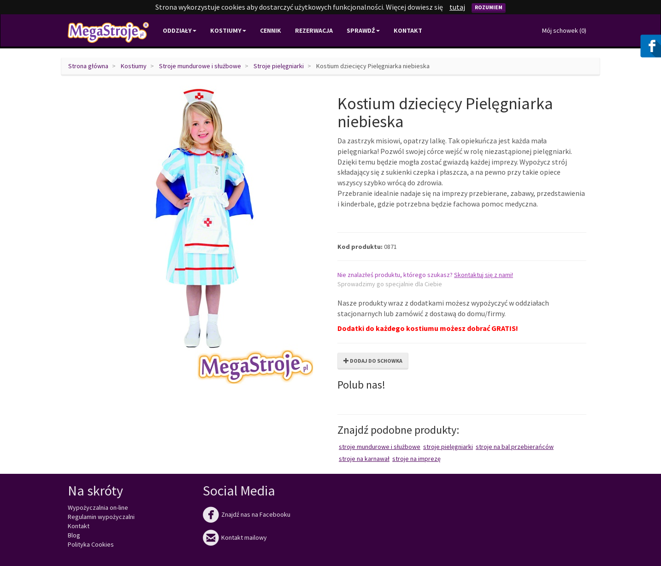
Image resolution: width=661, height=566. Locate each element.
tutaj (457, 7)
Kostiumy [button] (228, 30)
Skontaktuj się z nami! (483, 275)
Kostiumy (134, 66)
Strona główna (88, 66)
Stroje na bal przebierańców (515, 446)
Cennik (270, 30)
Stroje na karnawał (364, 458)
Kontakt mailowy (235, 537)
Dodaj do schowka (372, 360)
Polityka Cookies (91, 544)
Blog (74, 535)
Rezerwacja (314, 30)
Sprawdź (363, 30)
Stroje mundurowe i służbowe (200, 66)
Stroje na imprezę (416, 458)
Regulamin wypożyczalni (101, 517)
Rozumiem (488, 7)
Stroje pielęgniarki (279, 66)
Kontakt (408, 30)
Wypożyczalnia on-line (98, 507)
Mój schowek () (564, 30)
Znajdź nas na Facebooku (246, 514)
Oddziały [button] (179, 30)
